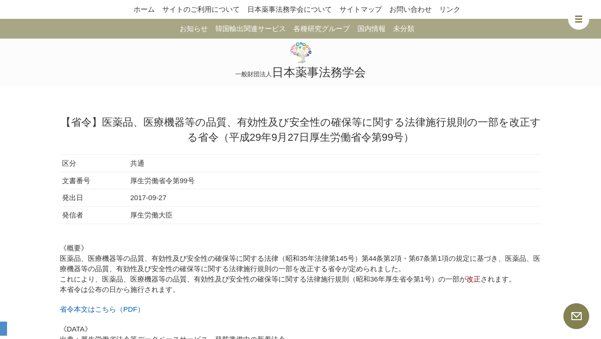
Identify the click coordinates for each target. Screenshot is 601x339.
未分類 (403, 28)
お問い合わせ (410, 9)
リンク (449, 9)
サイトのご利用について (201, 9)
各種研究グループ (321, 28)
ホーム (144, 9)
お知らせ (194, 28)
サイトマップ (361, 9)
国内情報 (371, 28)
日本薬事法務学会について (289, 9)
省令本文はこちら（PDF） (102, 309)
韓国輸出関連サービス (250, 28)
